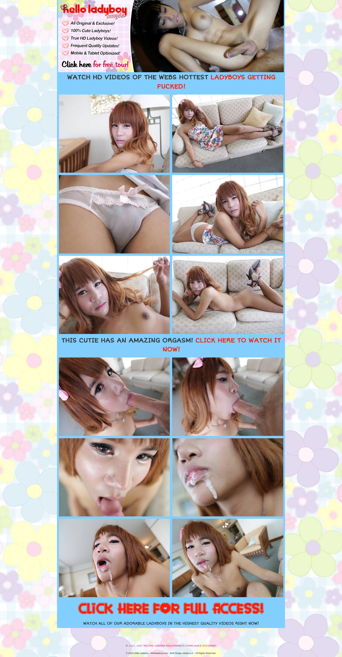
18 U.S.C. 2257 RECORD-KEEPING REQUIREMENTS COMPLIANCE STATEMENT (171, 645)
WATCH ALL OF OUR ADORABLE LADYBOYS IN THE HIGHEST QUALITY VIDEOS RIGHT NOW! (171, 623)
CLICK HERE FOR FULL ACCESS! (171, 609)
